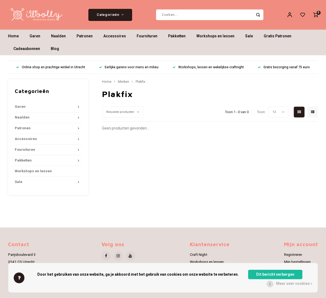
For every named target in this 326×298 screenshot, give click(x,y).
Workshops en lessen (215, 36)
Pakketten (177, 36)
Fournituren (147, 36)
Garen (35, 36)
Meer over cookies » (294, 283)
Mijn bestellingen (297, 262)
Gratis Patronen (277, 36)
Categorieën (110, 14)
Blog (55, 49)
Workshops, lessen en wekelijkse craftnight (208, 67)
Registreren (293, 254)
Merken (123, 81)
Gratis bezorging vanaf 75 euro (284, 67)
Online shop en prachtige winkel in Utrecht (50, 67)
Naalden (58, 36)
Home (13, 36)
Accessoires (114, 36)
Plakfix (140, 81)
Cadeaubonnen (26, 49)
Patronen (85, 36)
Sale (249, 36)
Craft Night (198, 254)
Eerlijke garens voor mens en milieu (128, 67)
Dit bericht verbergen (275, 274)
